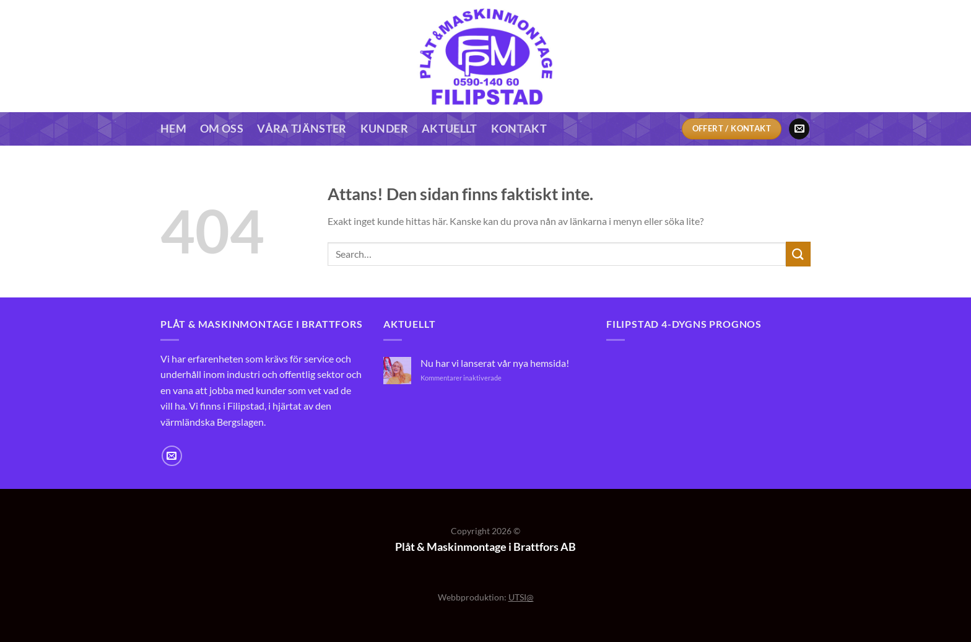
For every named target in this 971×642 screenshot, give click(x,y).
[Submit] (798, 254)
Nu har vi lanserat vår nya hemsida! (494, 363)
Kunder (384, 128)
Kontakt (519, 128)
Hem (173, 128)
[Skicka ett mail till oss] (799, 128)
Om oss (221, 128)
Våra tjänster (302, 128)
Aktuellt (449, 128)
